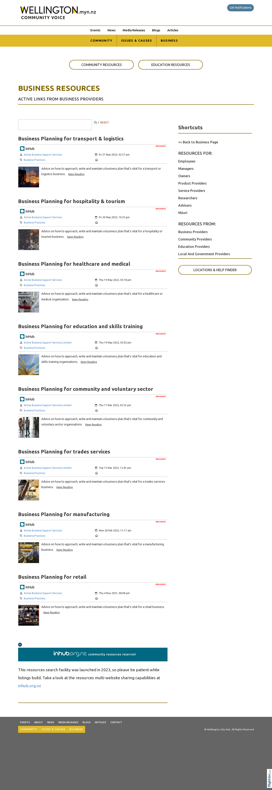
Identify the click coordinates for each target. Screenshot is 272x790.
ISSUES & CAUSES (136, 40)
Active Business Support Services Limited (47, 342)
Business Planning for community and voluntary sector (85, 389)
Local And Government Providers (204, 254)
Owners (184, 176)
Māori (182, 213)
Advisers (185, 205)
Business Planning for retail (52, 577)
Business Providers (193, 232)
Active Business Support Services (43, 154)
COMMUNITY (101, 40)
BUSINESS (169, 40)
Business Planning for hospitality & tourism (71, 201)
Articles (172, 30)
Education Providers (194, 246)
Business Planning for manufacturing (64, 514)
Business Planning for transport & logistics (71, 138)
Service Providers (191, 191)
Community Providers (195, 239)
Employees (187, 161)
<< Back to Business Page (198, 142)
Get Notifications (241, 7)
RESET (104, 122)
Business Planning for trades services (64, 451)
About (38, 722)
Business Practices (34, 160)
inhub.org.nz (29, 685)
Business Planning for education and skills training (80, 326)
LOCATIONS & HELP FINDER (215, 270)
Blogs (156, 30)
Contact (116, 722)
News (111, 30)
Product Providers (192, 183)
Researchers (187, 198)
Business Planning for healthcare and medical (74, 264)
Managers (186, 168)
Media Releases (134, 30)
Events (95, 30)
